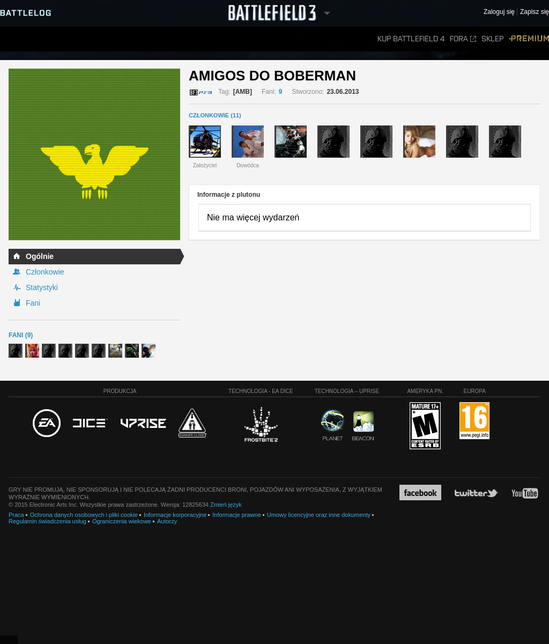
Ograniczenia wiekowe (121, 521)
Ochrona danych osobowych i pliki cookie (84, 515)
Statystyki (42, 287)
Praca (16, 515)
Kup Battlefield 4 (410, 38)
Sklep (492, 38)
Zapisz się (534, 12)
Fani (33, 303)
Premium (529, 38)
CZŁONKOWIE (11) (215, 115)
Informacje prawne (236, 515)
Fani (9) (21, 335)
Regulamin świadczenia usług (47, 521)
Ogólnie (40, 256)
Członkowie (45, 272)
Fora (463, 38)
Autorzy (167, 521)
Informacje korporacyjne (175, 515)
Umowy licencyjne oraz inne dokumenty (318, 515)
